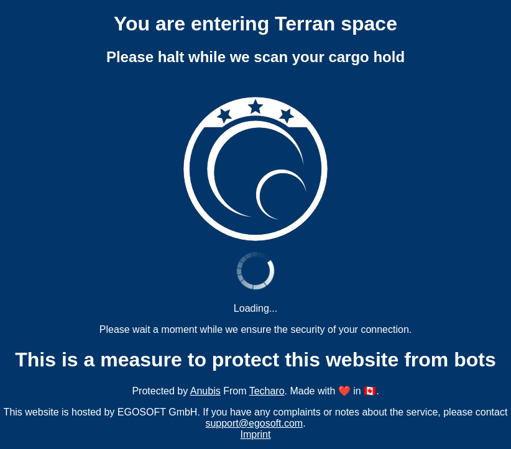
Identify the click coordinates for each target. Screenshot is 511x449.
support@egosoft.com (254, 423)
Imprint (256, 434)
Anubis (205, 391)
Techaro (267, 391)
